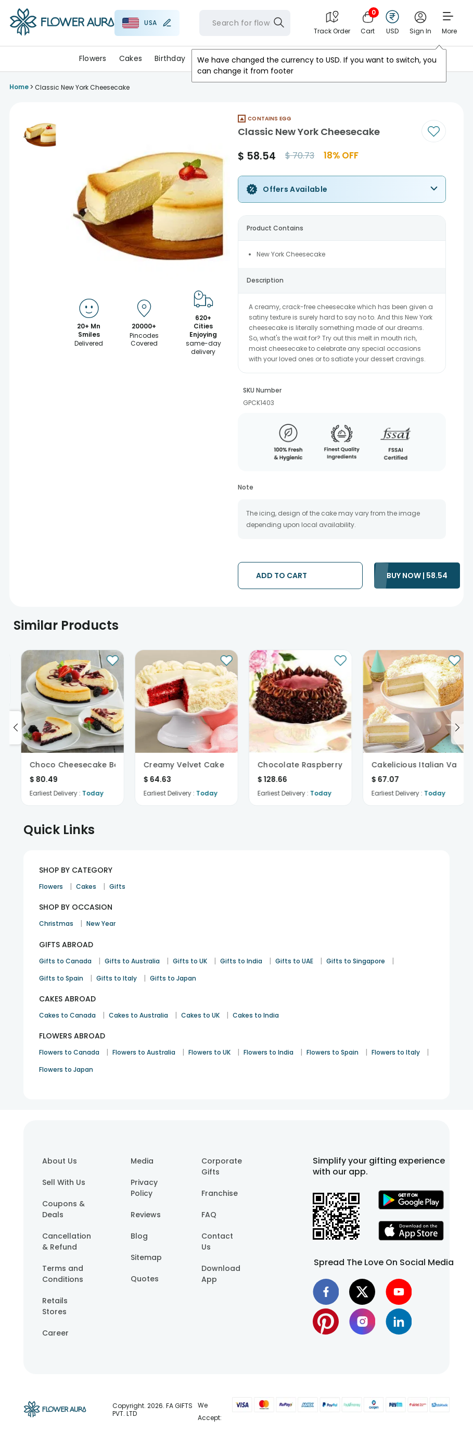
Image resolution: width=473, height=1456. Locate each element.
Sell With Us (63, 1182)
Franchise (219, 1193)
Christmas (56, 923)
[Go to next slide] (457, 727)
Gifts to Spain (61, 978)
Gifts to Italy (116, 978)
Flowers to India (268, 1052)
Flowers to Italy (396, 1052)
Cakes (130, 58)
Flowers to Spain (332, 1052)
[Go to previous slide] (15, 727)
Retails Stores (55, 1306)
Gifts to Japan (173, 978)
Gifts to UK (190, 961)
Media (142, 1161)
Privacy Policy (144, 1187)
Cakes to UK (200, 1015)
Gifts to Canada (65, 961)
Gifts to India (241, 961)
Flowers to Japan (66, 1069)
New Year (101, 923)
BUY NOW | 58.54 (417, 575)
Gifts (117, 886)
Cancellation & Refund (66, 1241)
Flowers (93, 58)
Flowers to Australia (143, 1052)
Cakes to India (256, 1015)
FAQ (208, 1214)
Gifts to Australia (132, 961)
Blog (139, 1236)
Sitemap (146, 1257)
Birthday (170, 58)
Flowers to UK (209, 1052)
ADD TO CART (281, 575)
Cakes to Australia (138, 1015)
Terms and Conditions (62, 1273)
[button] (39, 133)
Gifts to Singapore (355, 961)
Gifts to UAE (294, 961)
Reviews (146, 1214)
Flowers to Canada (69, 1052)
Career (55, 1333)
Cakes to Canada (67, 1015)
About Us (59, 1161)
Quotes (145, 1279)
